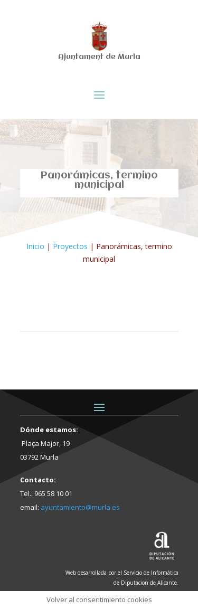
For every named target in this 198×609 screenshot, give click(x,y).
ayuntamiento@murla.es (80, 507)
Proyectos (70, 246)
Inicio (35, 246)
